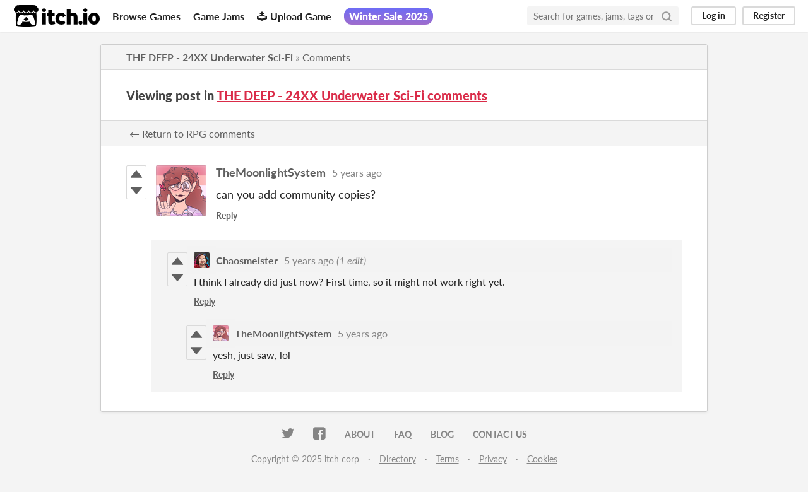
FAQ (403, 434)
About (360, 434)
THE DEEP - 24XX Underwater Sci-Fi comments (352, 95)
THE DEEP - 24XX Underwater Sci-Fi (209, 57)
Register (769, 15)
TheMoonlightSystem (271, 172)
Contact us (500, 434)
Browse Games (146, 16)
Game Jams (218, 16)
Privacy (493, 459)
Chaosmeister (247, 260)
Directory (397, 459)
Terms (447, 459)
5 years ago (357, 173)
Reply (226, 215)
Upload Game (294, 16)
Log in (713, 15)
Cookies (542, 459)
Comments (326, 57)
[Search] (667, 15)
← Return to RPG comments (192, 133)
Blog (442, 434)
